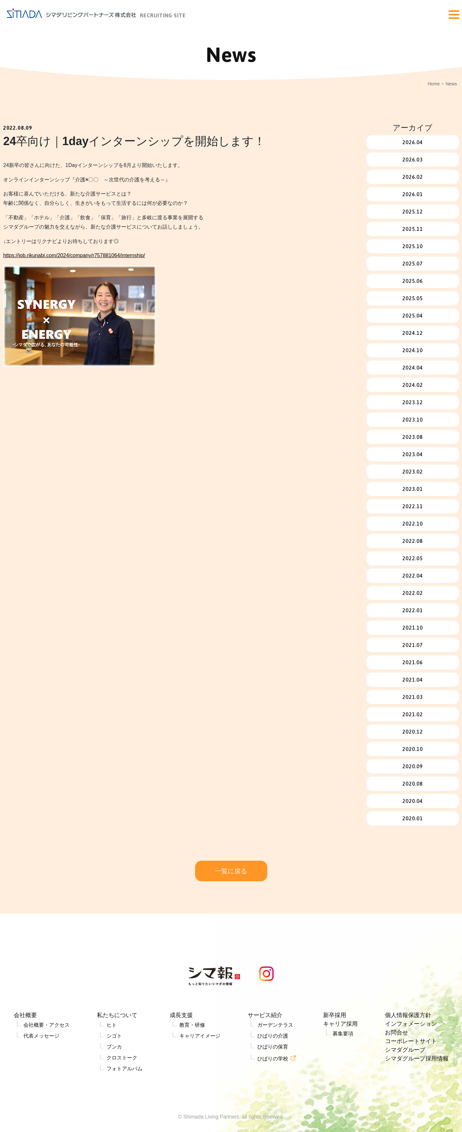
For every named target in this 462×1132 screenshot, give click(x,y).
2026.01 (412, 194)
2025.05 (412, 298)
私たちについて (117, 1041)
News (451, 83)
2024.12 (412, 333)
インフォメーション (411, 1050)
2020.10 (412, 749)
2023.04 (412, 454)
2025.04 (412, 315)
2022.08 (412, 541)
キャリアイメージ (199, 1062)
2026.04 (412, 142)
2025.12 (412, 211)
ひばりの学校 (272, 1084)
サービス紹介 (265, 1041)
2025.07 (412, 263)
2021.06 (412, 662)
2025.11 (412, 229)
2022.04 (412, 576)
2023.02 (412, 472)
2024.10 (412, 350)
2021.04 (412, 680)
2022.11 (412, 506)
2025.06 (412, 281)
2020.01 (412, 818)
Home (434, 83)
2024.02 (412, 385)
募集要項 (343, 1059)
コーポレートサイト (411, 1067)
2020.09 (412, 766)
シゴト (114, 1062)
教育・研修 (192, 1051)
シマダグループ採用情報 (417, 1084)
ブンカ (114, 1072)
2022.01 (412, 610)
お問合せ (396, 1058)
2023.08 (412, 437)
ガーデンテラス (275, 1051)
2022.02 (412, 593)
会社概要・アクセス (46, 1051)
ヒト (112, 1051)
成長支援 (181, 1041)
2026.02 (412, 177)
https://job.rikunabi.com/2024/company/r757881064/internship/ (74, 255)
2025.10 (412, 246)
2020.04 (412, 801)
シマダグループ (405, 1076)
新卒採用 (334, 1041)
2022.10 (412, 524)
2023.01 (412, 489)
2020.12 (412, 732)
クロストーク (122, 1083)
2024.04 (412, 367)
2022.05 (412, 558)
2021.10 (412, 628)
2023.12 (412, 402)
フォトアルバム (124, 1094)
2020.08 (412, 784)
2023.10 (412, 419)
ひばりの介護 (272, 1062)
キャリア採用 (340, 1050)
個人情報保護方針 (408, 1041)
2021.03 (412, 697)
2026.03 (412, 159)
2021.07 (412, 645)
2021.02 (412, 714)
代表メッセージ (41, 1062)
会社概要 (25, 1041)
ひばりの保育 (272, 1072)
